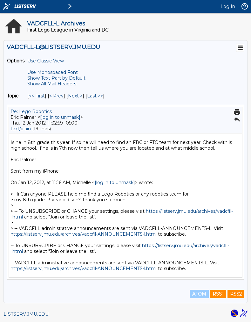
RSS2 (236, 294)
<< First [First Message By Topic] (37, 96)
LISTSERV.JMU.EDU (26, 314)
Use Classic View (45, 61)
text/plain (20, 129)
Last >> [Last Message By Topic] (95, 96)
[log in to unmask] (60, 117)
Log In (227, 6)
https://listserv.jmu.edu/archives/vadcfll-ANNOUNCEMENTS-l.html (83, 234)
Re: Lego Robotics (31, 111)
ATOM (199, 294)
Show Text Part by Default (56, 78)
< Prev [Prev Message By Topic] (56, 96)
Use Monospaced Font (52, 72)
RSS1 (218, 294)
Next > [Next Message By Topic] (75, 96)
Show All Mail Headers (51, 84)
